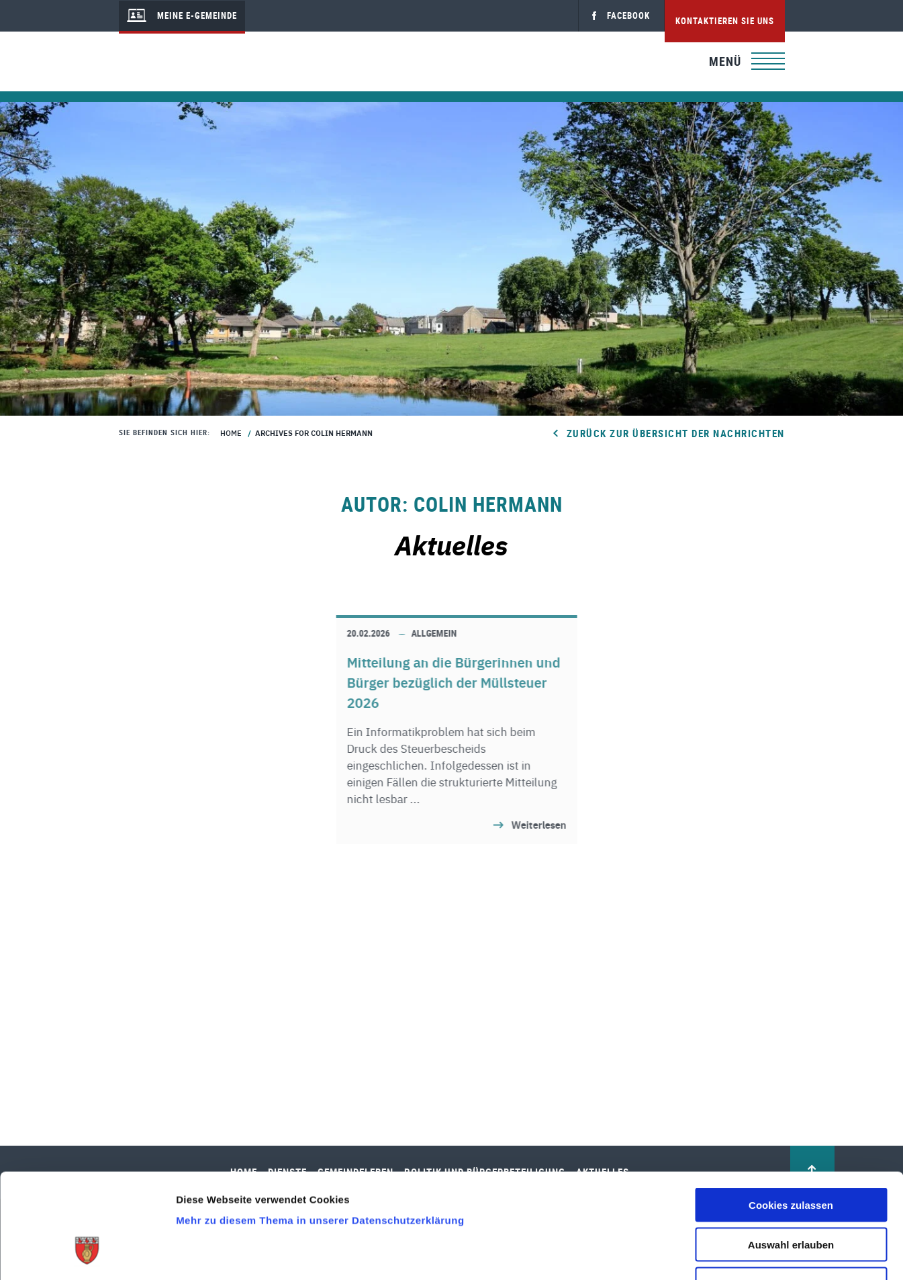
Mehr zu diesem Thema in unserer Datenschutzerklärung (320, 1130)
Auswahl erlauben (791, 1154)
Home (231, 432)
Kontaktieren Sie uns (724, 21)
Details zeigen (714, 1253)
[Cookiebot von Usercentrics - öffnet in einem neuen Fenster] (87, 1254)
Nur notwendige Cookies (791, 1194)
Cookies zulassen (791, 1115)
